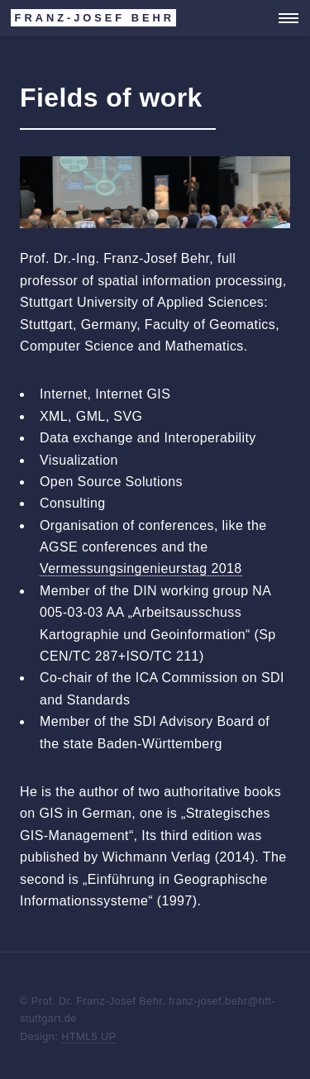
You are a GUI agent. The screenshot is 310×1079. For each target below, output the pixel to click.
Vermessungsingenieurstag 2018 (141, 568)
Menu (283, 18)
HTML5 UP (89, 1036)
